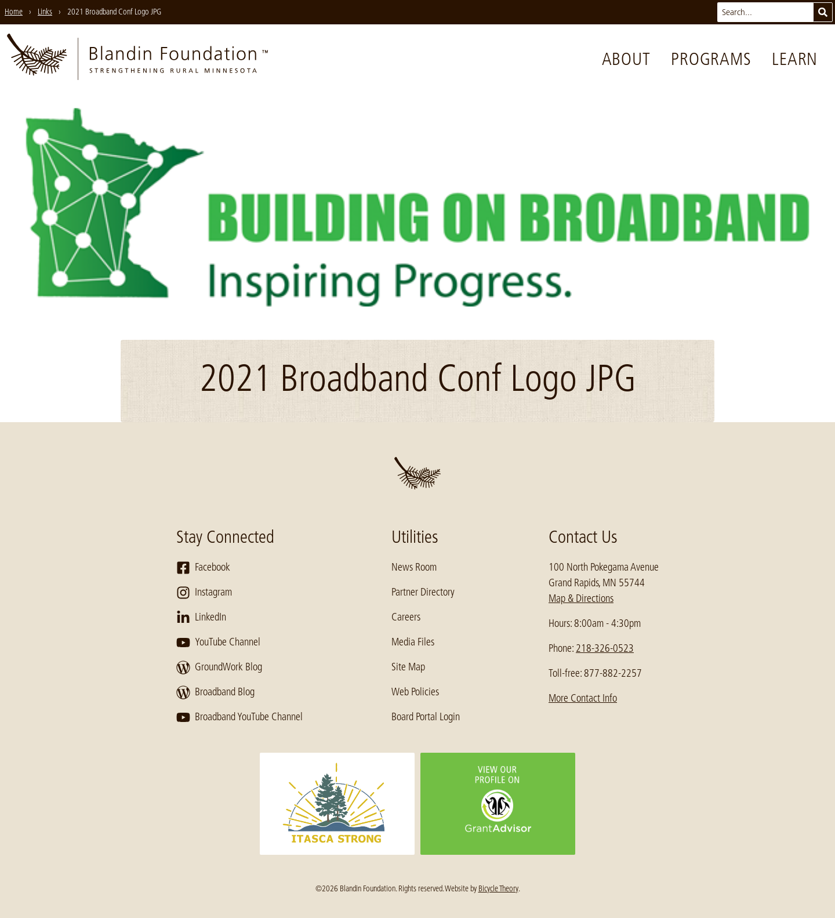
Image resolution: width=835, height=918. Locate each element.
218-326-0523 (605, 648)
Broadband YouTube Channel (239, 717)
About (626, 59)
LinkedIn (201, 618)
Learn (795, 59)
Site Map (408, 667)
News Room (414, 567)
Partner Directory (423, 592)
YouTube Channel (218, 643)
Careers (405, 617)
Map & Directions (581, 598)
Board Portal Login (425, 716)
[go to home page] (137, 59)
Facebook (203, 568)
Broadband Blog (215, 692)
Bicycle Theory (498, 888)
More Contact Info (583, 698)
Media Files (412, 642)
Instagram (204, 593)
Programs (711, 59)
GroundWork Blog (219, 667)
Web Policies (415, 691)
